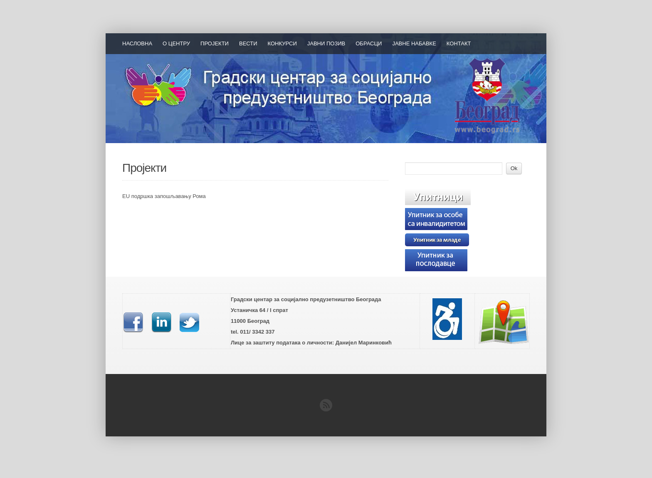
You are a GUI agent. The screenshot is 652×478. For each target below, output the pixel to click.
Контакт (459, 43)
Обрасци (369, 43)
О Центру (176, 43)
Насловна (137, 43)
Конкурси (282, 43)
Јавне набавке (414, 43)
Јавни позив (326, 43)
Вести (248, 43)
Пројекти (214, 43)
